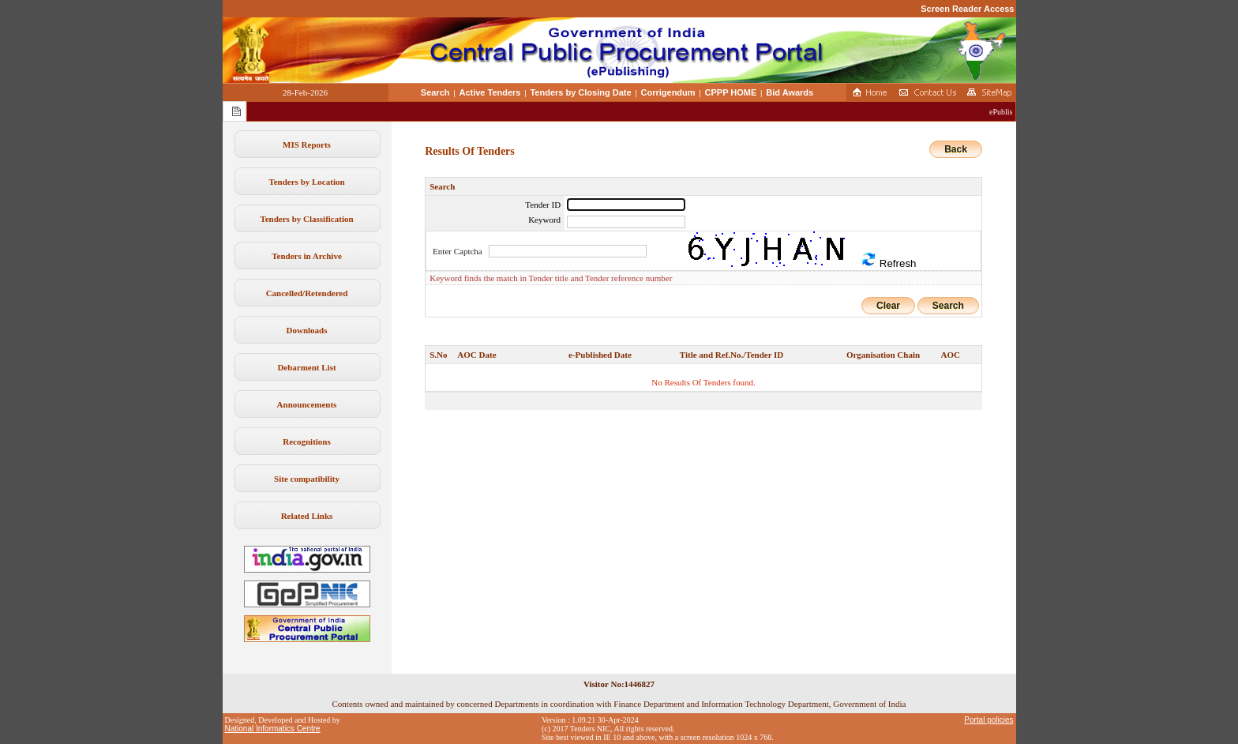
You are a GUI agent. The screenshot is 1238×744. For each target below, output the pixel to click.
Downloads (307, 330)
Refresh (888, 260)
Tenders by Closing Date (580, 92)
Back (955, 149)
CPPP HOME (731, 92)
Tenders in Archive (307, 256)
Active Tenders (489, 92)
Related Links (307, 515)
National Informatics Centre (273, 728)
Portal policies (988, 720)
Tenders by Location (306, 181)
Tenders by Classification (306, 219)
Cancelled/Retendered (307, 293)
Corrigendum (668, 92)
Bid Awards (789, 92)
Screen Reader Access (967, 8)
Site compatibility (307, 478)
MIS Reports (307, 144)
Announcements (307, 404)
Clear (888, 305)
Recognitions (307, 441)
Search (435, 92)
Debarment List (306, 367)
